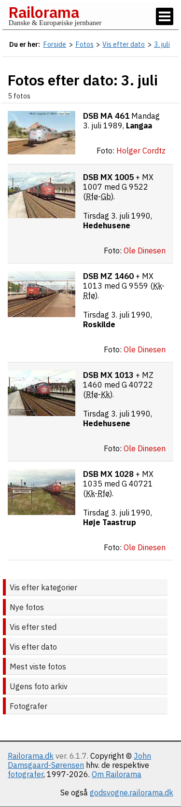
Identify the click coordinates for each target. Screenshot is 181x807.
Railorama (43, 12)
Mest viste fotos (38, 666)
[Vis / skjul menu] (164, 16)
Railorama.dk (31, 756)
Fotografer (28, 706)
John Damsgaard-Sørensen (79, 760)
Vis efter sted (33, 627)
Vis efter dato (33, 647)
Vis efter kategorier (43, 587)
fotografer (25, 774)
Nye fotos (27, 607)
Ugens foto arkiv (39, 686)
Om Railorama (116, 774)
